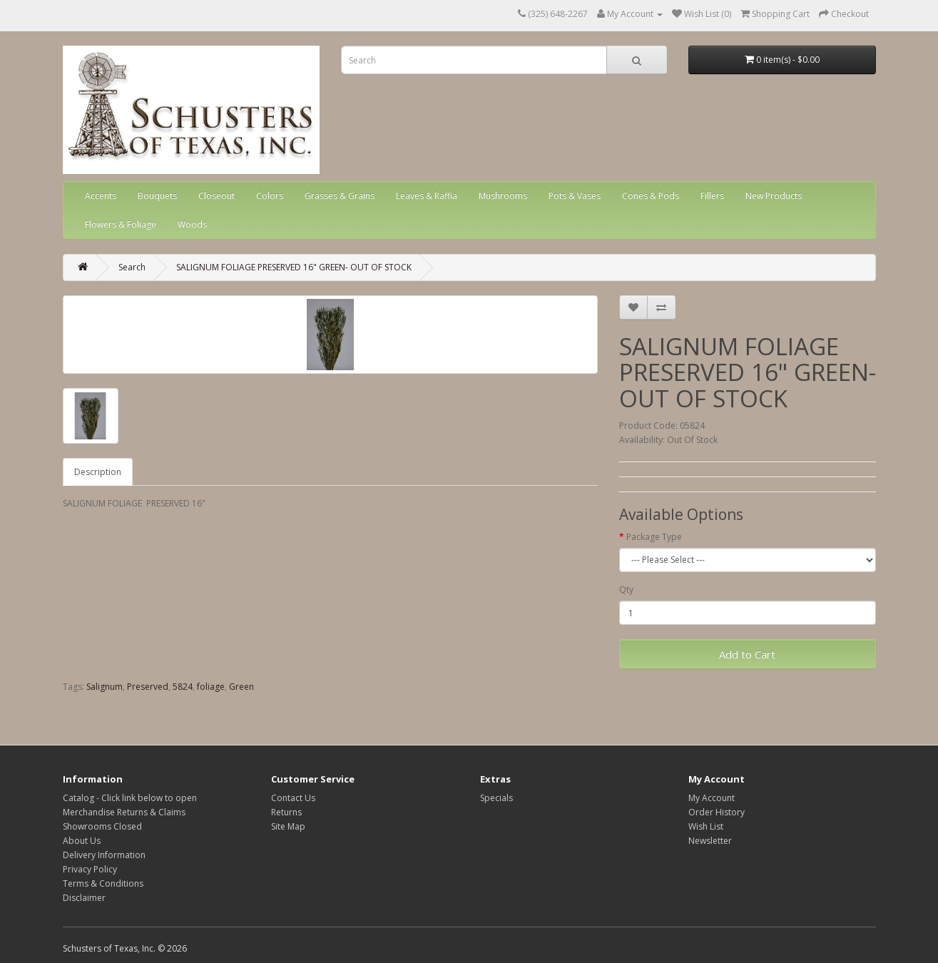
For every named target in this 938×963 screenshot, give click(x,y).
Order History (716, 812)
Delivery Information (104, 855)
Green (241, 687)
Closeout (216, 196)
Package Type (654, 537)
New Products (773, 196)
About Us (82, 841)
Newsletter (710, 841)
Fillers (712, 196)
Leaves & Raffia (426, 196)
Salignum (104, 687)
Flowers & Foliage (120, 224)
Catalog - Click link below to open (130, 798)
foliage (211, 687)
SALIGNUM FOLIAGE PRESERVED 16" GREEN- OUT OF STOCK (294, 267)
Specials (496, 798)
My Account (711, 798)
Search (132, 267)
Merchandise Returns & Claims (124, 812)
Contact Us (293, 798)
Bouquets (157, 196)
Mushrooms (503, 196)
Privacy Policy (90, 869)
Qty (626, 590)
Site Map (288, 826)
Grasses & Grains (339, 196)
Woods (192, 224)
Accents (100, 196)
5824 (183, 687)
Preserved (147, 687)
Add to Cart (747, 654)
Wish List (705, 826)
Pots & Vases (575, 196)
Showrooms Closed (102, 826)
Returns (286, 812)
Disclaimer (84, 898)
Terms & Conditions (103, 883)
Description (97, 472)
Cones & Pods (650, 196)
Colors (269, 196)
